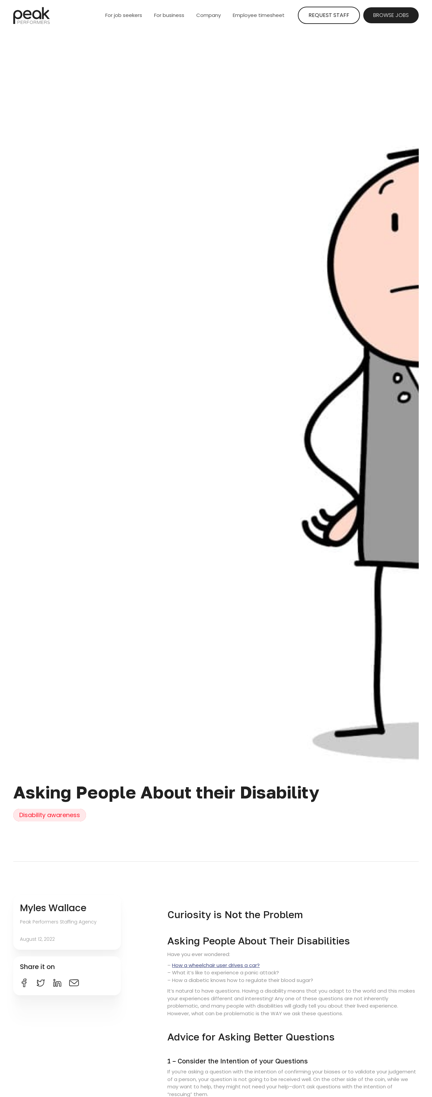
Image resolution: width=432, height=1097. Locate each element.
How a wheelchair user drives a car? (216, 965)
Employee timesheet (259, 15)
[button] (124, 15)
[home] (31, 15)
